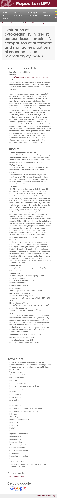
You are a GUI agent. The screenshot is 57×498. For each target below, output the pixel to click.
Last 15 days (5, 15)
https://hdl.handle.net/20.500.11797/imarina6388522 (30, 77)
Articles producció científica (12, 23)
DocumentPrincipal (17, 477)
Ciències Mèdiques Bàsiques (35, 23)
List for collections (47, 14)
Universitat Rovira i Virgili (46, 496)
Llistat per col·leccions (17, 14)
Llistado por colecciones (32, 14)
